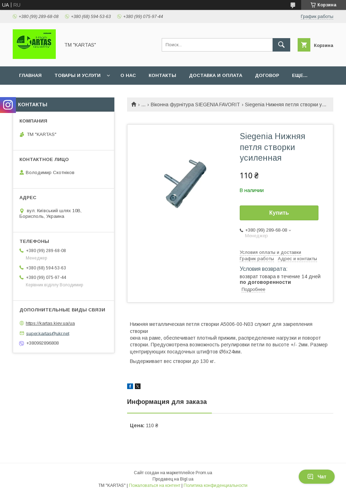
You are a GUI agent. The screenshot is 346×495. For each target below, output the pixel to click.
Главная (30, 75)
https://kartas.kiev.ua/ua (50, 323)
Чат (316, 476)
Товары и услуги (77, 75)
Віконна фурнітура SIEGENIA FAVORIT (195, 104)
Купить (279, 213)
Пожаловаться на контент (154, 485)
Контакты (162, 75)
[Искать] (281, 45)
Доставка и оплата (215, 75)
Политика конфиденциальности (215, 485)
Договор (267, 75)
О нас (128, 75)
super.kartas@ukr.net (47, 333)
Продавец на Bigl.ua (173, 479)
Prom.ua (204, 472)
